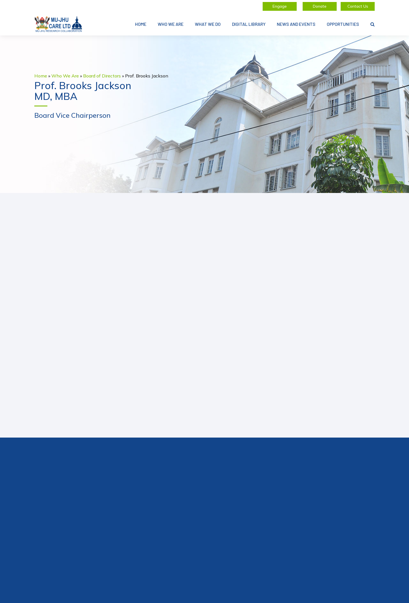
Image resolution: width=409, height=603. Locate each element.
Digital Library (248, 24)
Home (140, 24)
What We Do (208, 24)
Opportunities (343, 24)
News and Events (296, 24)
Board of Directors (102, 76)
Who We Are (171, 24)
